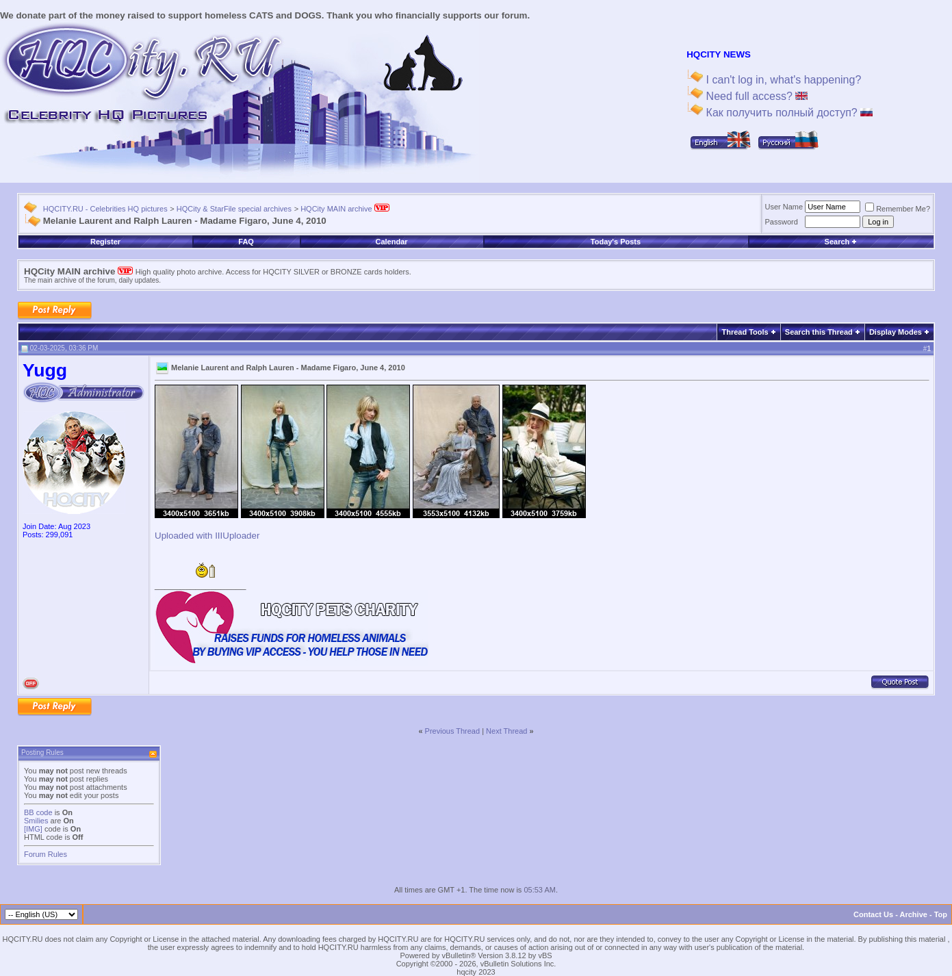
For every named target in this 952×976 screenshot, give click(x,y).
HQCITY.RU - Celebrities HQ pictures (105, 209)
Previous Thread (452, 731)
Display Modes (895, 332)
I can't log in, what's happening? (782, 80)
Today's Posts (616, 241)
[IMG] (33, 829)
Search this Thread (819, 332)
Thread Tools (744, 332)
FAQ (246, 241)
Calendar (392, 241)
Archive (913, 914)
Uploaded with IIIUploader (207, 535)
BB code (38, 812)
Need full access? (755, 96)
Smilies (36, 821)
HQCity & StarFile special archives (234, 209)
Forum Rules (45, 854)
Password (781, 222)
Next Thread (506, 731)
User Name (784, 207)
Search (841, 241)
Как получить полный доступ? (788, 112)
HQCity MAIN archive (344, 209)
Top (940, 914)
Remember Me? (897, 209)
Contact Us (873, 914)
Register (105, 241)
